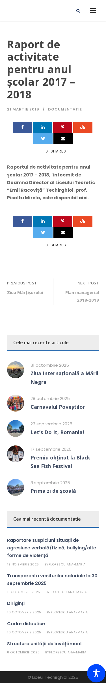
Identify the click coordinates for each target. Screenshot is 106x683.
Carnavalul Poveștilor (58, 406)
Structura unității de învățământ (44, 643)
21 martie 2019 (23, 109)
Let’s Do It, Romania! (57, 432)
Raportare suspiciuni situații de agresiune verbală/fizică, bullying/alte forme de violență (51, 548)
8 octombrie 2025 (23, 652)
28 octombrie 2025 (50, 398)
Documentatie (65, 109)
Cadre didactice (26, 623)
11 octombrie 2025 (23, 592)
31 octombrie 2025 (50, 365)
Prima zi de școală (53, 490)
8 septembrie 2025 (50, 483)
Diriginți (16, 603)
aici (83, 197)
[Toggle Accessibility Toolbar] (96, 673)
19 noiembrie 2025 (23, 564)
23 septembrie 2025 (51, 424)
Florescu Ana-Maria (67, 564)
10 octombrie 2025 (24, 612)
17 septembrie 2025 (51, 449)
